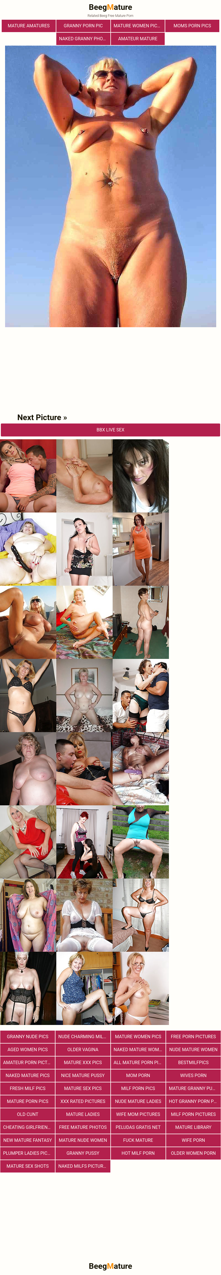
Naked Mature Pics (28, 1075)
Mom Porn (138, 1075)
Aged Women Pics (28, 1049)
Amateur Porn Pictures (29, 1062)
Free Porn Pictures (193, 1036)
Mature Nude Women (83, 1140)
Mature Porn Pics (27, 1101)
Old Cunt (27, 1114)
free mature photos (83, 1127)
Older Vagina (82, 1049)
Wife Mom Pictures (138, 1114)
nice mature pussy (83, 1075)
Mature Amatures (29, 25)
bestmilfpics (193, 1062)
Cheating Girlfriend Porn (29, 1127)
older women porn (193, 1153)
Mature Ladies (83, 1114)
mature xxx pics (83, 1062)
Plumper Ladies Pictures (29, 1153)
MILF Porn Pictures (193, 1114)
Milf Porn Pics (138, 1088)
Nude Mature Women (193, 1049)
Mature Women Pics (138, 1036)
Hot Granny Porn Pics (195, 1101)
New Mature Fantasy (27, 1140)
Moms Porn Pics (192, 25)
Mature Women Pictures (139, 25)
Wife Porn (193, 1140)
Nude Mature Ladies (138, 1101)
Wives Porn (193, 1075)
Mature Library (193, 1127)
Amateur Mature (137, 38)
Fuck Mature (138, 1140)
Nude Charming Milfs (83, 1036)
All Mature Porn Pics (139, 1062)
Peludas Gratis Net (138, 1127)
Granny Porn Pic (83, 25)
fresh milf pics (28, 1088)
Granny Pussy (82, 1153)
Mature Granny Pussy (194, 1088)
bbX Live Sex (110, 430)
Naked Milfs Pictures (83, 1166)
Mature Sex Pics (83, 1088)
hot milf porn (138, 1153)
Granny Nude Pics (27, 1036)
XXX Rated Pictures (83, 1101)
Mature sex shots (27, 1166)
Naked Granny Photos (84, 38)
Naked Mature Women (139, 1049)
